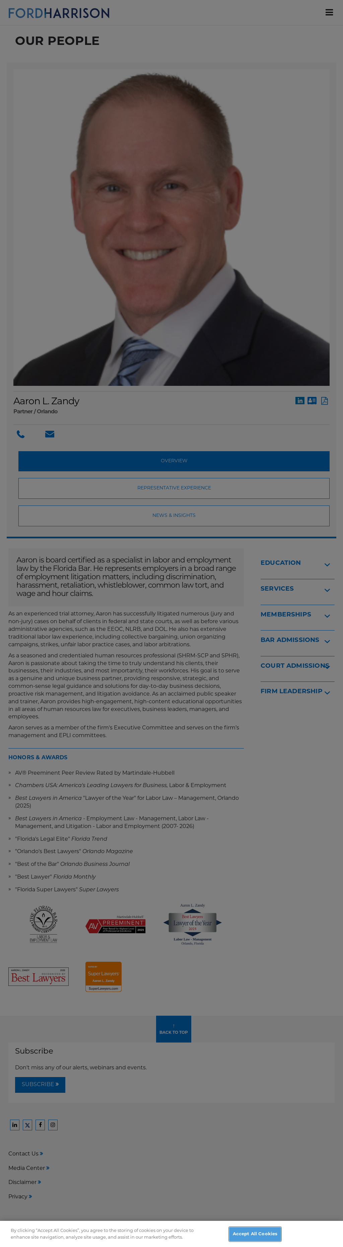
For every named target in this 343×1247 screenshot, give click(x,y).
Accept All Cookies (255, 1237)
